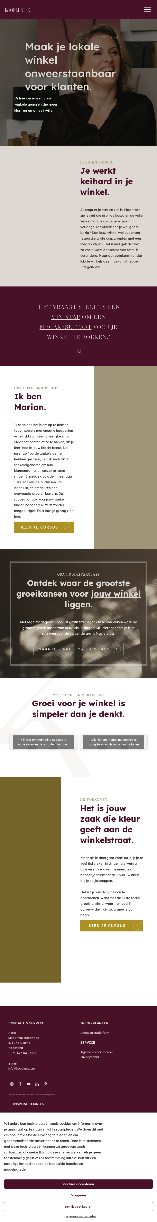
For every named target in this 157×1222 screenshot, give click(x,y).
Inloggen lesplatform (94, 1043)
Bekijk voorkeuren (78, 1206)
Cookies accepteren (78, 1184)
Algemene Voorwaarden (81, 1216)
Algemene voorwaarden (96, 1062)
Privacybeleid (89, 1067)
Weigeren (78, 1195)
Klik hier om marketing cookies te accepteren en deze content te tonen (43, 759)
